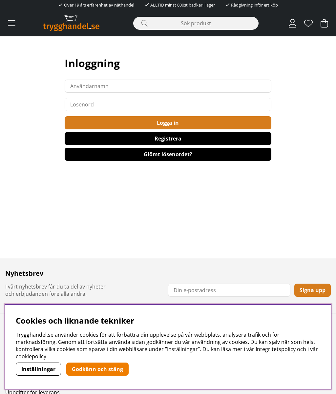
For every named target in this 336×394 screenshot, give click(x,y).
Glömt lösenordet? (168, 154)
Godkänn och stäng (97, 369)
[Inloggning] (292, 23)
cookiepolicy (31, 356)
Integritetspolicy (276, 349)
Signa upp (313, 290)
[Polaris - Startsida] (71, 23)
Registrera (168, 138)
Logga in (168, 122)
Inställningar (38, 369)
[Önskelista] (308, 23)
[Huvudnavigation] (11, 23)
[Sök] (195, 23)
